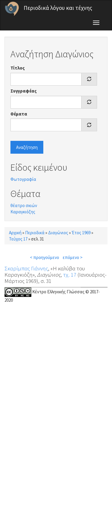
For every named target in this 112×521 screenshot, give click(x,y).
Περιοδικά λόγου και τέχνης (58, 7)
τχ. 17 (69, 274)
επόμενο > (72, 257)
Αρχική (15, 232)
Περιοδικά (35, 232)
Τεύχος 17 (18, 239)
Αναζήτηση (27, 147)
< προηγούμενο (44, 257)
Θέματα (18, 114)
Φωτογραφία (23, 179)
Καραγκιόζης (22, 212)
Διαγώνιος (58, 232)
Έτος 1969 (81, 232)
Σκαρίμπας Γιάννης (26, 268)
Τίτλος (17, 68)
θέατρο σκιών (23, 205)
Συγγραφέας (23, 91)
